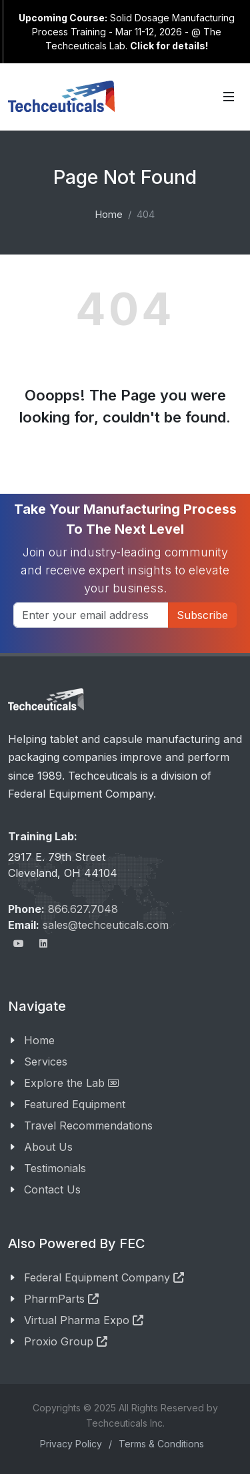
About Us (48, 1146)
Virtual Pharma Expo (83, 1320)
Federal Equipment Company (104, 1277)
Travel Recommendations (88, 1125)
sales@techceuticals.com (106, 925)
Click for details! (169, 45)
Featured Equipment (74, 1104)
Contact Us (52, 1189)
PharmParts (61, 1299)
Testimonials (55, 1168)
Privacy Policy (71, 1443)
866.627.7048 (83, 909)
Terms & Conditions (161, 1443)
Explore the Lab (71, 1083)
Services (45, 1061)
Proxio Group (65, 1341)
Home (109, 214)
